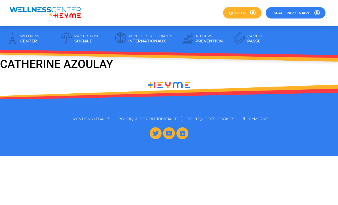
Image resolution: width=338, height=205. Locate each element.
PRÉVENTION (209, 39)
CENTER (29, 39)
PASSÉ (254, 39)
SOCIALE (86, 39)
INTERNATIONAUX (150, 39)
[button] (242, 13)
